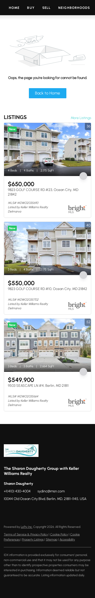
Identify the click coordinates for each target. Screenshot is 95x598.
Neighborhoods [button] (74, 8)
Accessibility (67, 539)
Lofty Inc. (26, 527)
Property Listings (33, 539)
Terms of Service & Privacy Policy (26, 534)
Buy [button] (30, 8)
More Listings (81, 118)
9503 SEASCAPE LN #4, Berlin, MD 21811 (38, 385)
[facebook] (7, 510)
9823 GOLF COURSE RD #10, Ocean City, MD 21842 (47, 289)
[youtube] (38, 510)
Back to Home (47, 93)
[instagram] (28, 510)
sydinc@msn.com (51, 491)
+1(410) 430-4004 (17, 491)
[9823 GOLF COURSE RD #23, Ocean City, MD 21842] (47, 149)
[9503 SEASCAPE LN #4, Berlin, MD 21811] (47, 345)
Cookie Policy (59, 534)
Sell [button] (46, 8)
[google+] (48, 510)
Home (14, 8)
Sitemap (51, 539)
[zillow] (18, 510)
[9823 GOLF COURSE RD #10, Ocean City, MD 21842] (47, 248)
